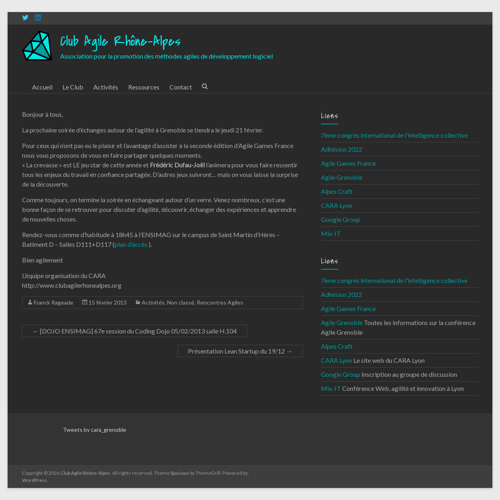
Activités (105, 87)
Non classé (180, 302)
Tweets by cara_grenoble (94, 429)
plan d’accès (132, 244)
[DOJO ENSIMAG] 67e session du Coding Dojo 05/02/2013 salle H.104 (134, 331)
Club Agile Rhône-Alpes (120, 41)
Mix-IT (331, 233)
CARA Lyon (336, 205)
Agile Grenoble (342, 177)
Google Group (340, 219)
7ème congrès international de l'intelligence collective (394, 135)
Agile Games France (348, 163)
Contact (180, 87)
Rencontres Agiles (220, 302)
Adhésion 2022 (341, 149)
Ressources (143, 87)
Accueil (42, 87)
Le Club (72, 87)
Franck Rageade (53, 302)
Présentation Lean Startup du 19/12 (240, 351)
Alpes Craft (337, 191)
